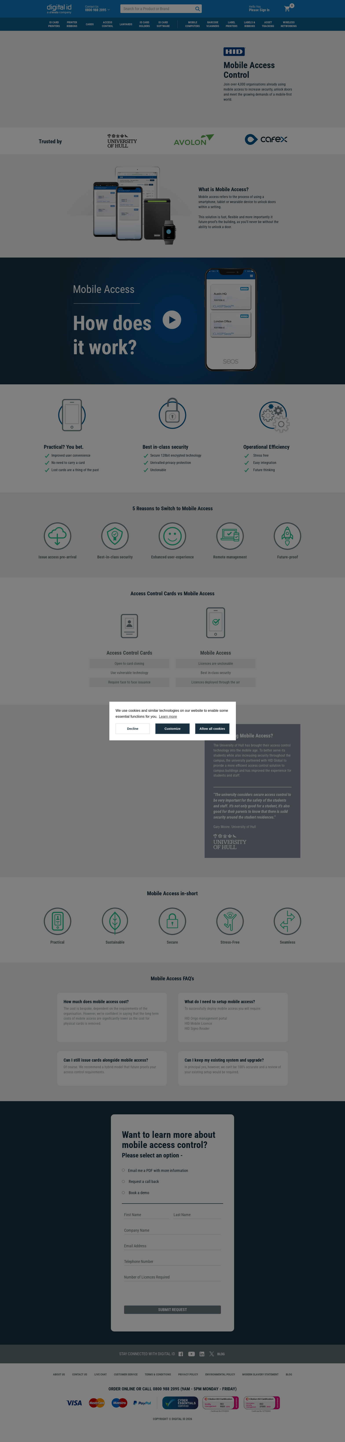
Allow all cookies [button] (212, 728)
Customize (173, 728)
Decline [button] (132, 728)
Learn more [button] (168, 716)
